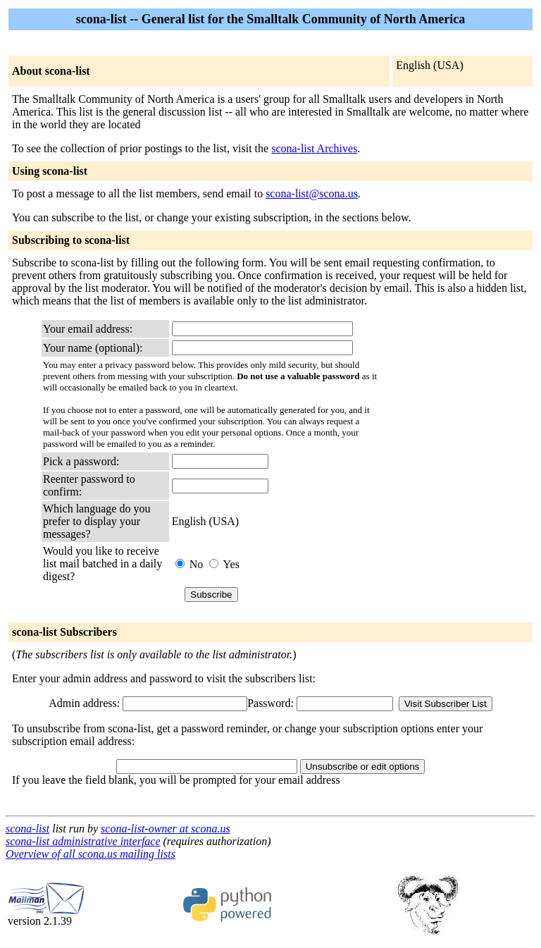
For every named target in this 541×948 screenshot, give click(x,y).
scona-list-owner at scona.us (165, 829)
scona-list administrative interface (83, 841)
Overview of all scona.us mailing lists (90, 854)
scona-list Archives (314, 148)
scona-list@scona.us (312, 193)
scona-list (27, 829)
